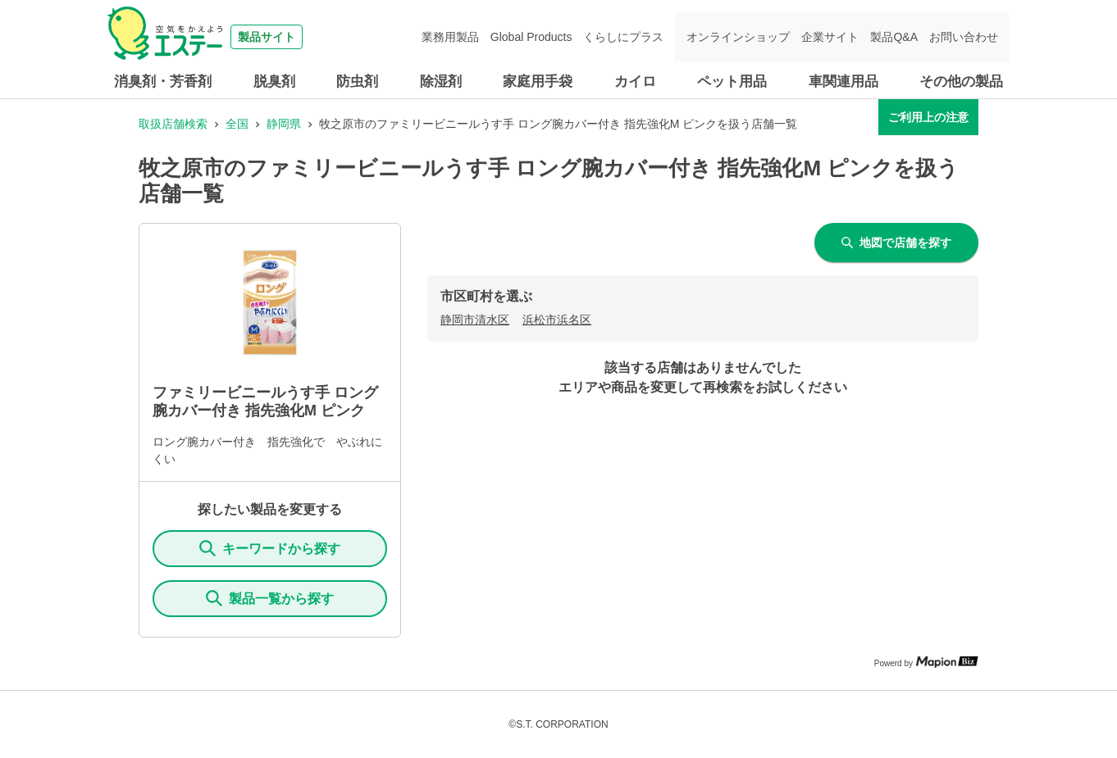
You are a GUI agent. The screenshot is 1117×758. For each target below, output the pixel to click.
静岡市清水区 (474, 319)
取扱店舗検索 (173, 123)
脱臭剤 (274, 81)
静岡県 (284, 123)
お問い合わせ (963, 36)
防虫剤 (357, 81)
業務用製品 (450, 36)
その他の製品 (961, 81)
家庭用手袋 (537, 81)
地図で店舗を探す (896, 242)
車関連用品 (843, 81)
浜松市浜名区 (556, 319)
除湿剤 (441, 81)
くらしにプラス (623, 36)
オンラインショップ (738, 36)
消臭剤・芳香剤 (163, 81)
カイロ (635, 81)
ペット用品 (732, 81)
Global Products (531, 36)
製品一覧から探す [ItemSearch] (270, 598)
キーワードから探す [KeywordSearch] (269, 548)
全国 (237, 123)
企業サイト (830, 36)
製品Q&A (894, 36)
